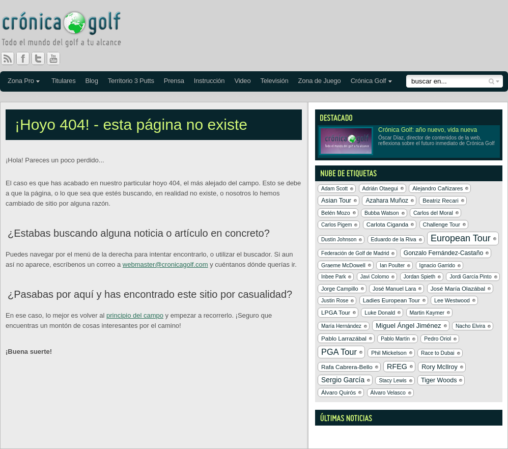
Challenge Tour (441, 224)
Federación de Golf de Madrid (355, 253)
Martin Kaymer (427, 313)
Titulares (63, 81)
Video (242, 81)
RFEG (397, 366)
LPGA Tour (335, 312)
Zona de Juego (319, 81)
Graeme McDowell (343, 265)
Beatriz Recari (440, 201)
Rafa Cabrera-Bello (347, 366)
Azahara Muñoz (386, 200)
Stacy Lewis (392, 380)
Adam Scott (334, 188)
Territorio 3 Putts (131, 81)
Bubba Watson (381, 213)
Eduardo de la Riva (393, 239)
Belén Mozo (335, 213)
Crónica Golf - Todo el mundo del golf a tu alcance (68, 30)
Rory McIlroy (439, 367)
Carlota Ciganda (387, 224)
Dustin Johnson (338, 239)
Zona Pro (21, 81)
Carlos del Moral (433, 213)
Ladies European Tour (391, 300)
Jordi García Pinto (470, 276)
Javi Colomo (374, 276)
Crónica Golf (368, 81)
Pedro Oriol (437, 339)
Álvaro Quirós (338, 392)
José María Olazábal (458, 288)
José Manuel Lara (394, 289)
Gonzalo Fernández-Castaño (444, 253)
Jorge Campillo (339, 289)
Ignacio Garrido (437, 265)
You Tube (57, 58)
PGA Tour (339, 351)
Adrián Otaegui (380, 188)
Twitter (42, 58)
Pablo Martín (395, 339)
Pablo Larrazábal (343, 338)
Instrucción (209, 81)
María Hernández (341, 326)
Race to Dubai (438, 353)
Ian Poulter (392, 265)
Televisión (274, 81)
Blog (91, 81)
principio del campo (134, 315)
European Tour (461, 238)
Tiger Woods (439, 380)
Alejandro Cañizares (437, 188)
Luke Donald (379, 313)
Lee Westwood (452, 300)
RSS (7, 58)
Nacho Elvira (470, 326)
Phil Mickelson (388, 353)
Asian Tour (336, 200)
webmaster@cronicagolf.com (165, 264)
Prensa (174, 81)
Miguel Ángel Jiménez (408, 325)
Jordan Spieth (419, 276)
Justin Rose (334, 300)
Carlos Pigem (336, 225)
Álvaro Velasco (388, 393)
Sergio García (342, 380)
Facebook (27, 58)
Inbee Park (333, 276)
